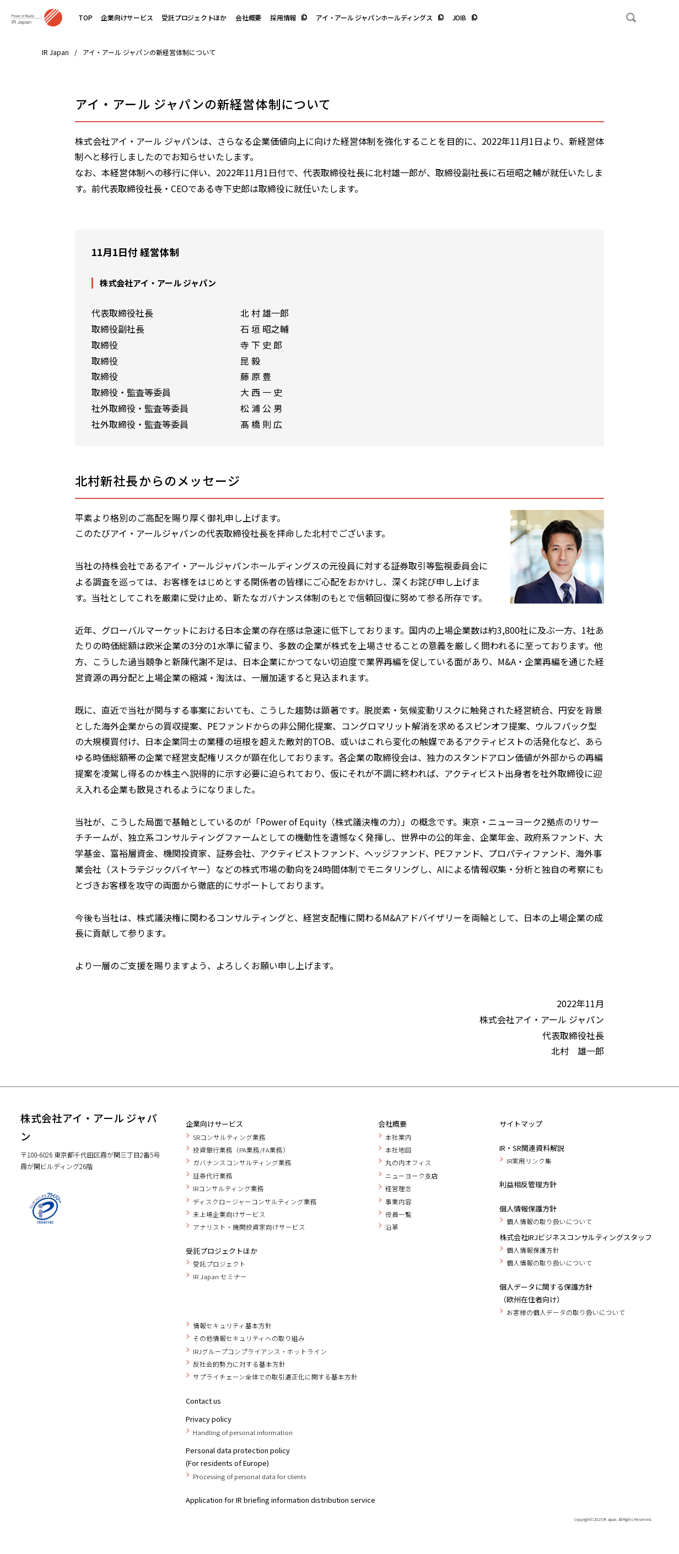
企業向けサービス (127, 17)
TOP (85, 17)
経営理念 (398, 1188)
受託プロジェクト (219, 1263)
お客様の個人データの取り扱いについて (566, 1312)
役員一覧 (398, 1214)
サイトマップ (520, 1123)
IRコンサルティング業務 (228, 1188)
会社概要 (248, 17)
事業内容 (398, 1201)
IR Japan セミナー (220, 1276)
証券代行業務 (213, 1175)
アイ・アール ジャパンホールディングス (374, 17)
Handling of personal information (243, 1432)
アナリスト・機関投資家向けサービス (249, 1226)
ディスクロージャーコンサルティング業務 (255, 1201)
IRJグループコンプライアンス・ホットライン (260, 1351)
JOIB (459, 17)
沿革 (391, 1226)
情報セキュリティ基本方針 (232, 1325)
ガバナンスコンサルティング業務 (242, 1162)
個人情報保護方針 (528, 1208)
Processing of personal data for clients (249, 1476)
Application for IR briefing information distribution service (280, 1500)
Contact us (203, 1400)
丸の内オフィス (408, 1162)
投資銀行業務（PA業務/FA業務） (241, 1149)
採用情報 (283, 17)
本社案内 (398, 1137)
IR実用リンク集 (529, 1160)
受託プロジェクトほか (194, 17)
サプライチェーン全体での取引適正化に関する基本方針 (275, 1376)
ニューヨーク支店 (411, 1175)
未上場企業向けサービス (229, 1214)
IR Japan (55, 52)
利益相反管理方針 (528, 1184)
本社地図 (398, 1149)
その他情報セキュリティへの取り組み (249, 1338)
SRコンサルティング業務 (229, 1137)
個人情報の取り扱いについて (549, 1221)
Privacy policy (208, 1419)
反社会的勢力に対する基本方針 (239, 1364)
